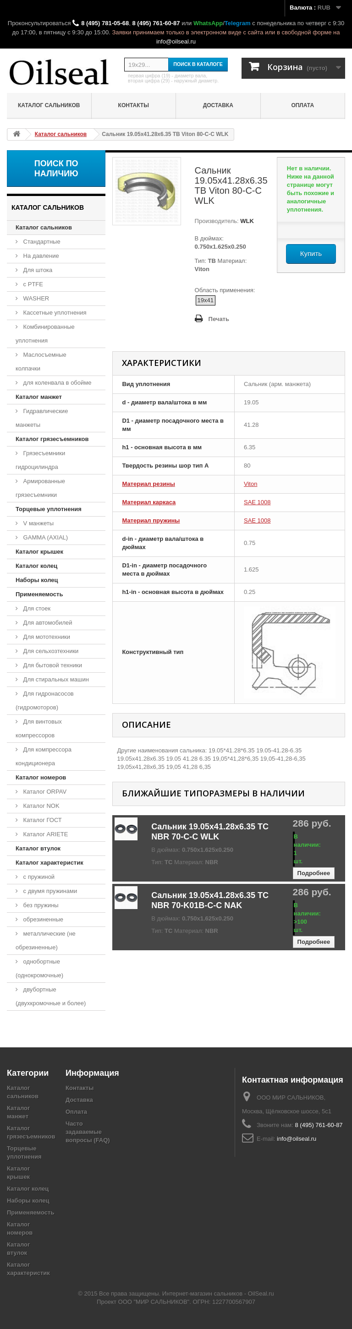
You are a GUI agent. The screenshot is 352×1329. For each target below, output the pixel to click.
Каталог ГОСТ (42, 820)
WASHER (35, 298)
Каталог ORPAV (44, 791)
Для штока (37, 270)
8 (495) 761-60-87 (156, 23)
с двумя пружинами (49, 891)
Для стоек (36, 608)
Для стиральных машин (55, 679)
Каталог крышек (39, 551)
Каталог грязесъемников (52, 439)
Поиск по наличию (56, 168)
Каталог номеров (41, 777)
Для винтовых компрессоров (39, 728)
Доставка (218, 105)
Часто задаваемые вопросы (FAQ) (88, 1132)
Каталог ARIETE (45, 834)
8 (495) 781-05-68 (105, 23)
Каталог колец (36, 565)
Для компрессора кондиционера (44, 756)
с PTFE (32, 284)
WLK (246, 221)
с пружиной (38, 876)
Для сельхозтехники (50, 651)
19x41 (206, 300)
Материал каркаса (149, 502)
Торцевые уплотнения (49, 509)
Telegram (238, 23)
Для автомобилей (47, 622)
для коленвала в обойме (56, 382)
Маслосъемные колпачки (41, 361)
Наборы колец (37, 580)
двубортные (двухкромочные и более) (51, 996)
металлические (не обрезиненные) (46, 940)
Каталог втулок (38, 848)
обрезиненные (42, 919)
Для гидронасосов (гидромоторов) (45, 700)
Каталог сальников (49, 105)
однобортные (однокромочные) (39, 968)
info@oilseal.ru (176, 41)
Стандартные (41, 241)
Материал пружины (151, 520)
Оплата (302, 105)
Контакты (133, 105)
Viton (250, 483)
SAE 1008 (257, 502)
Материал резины (148, 483)
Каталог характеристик (49, 862)
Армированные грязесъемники (40, 488)
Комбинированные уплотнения (45, 333)
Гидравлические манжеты (42, 418)
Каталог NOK (41, 805)
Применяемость (39, 594)
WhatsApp (208, 23)
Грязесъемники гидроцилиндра (40, 460)
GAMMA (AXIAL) (45, 537)
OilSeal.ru (261, 1293)
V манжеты (38, 523)
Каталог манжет (39, 396)
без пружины (40, 905)
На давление (40, 255)
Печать (219, 319)
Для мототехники (46, 636)
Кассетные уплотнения (54, 312)
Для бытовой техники (52, 665)
